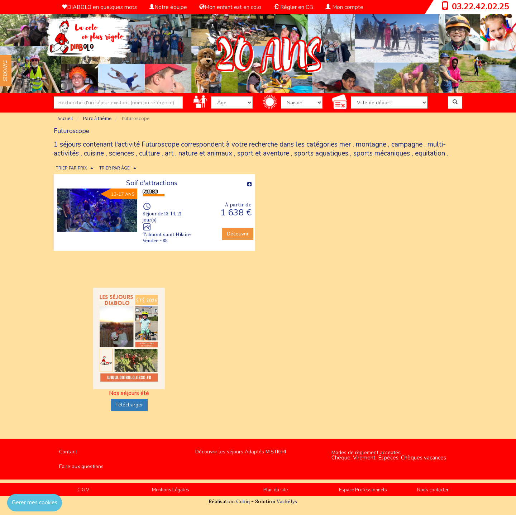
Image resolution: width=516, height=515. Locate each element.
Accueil (65, 118)
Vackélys (287, 501)
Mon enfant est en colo (230, 7)
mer (345, 144)
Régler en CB (293, 7)
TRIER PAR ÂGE (114, 168)
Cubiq (243, 501)
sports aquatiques (321, 153)
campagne (406, 144)
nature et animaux (205, 153)
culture (149, 153)
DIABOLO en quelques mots (99, 7)
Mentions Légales (170, 490)
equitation (430, 153)
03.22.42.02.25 (480, 6)
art (169, 153)
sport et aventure (263, 153)
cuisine (94, 153)
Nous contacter (433, 490)
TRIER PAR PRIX (71, 168)
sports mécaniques (381, 153)
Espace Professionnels (363, 490)
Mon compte (344, 7)
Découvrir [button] (238, 233)
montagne (371, 144)
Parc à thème (97, 118)
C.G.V (83, 490)
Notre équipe (168, 7)
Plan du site (275, 490)
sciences (121, 153)
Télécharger (129, 404)
